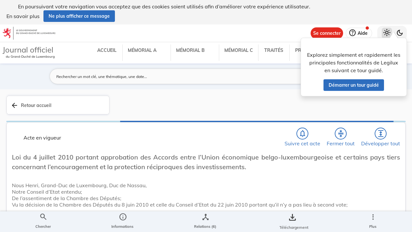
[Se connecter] (327, 33)
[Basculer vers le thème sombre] (400, 33)
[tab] (387, 112)
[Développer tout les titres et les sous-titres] (267, 108)
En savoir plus (23, 16)
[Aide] (359, 33)
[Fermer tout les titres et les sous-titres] (249, 108)
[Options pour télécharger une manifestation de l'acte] (387, 194)
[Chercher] (212, 108)
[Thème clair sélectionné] (387, 33)
